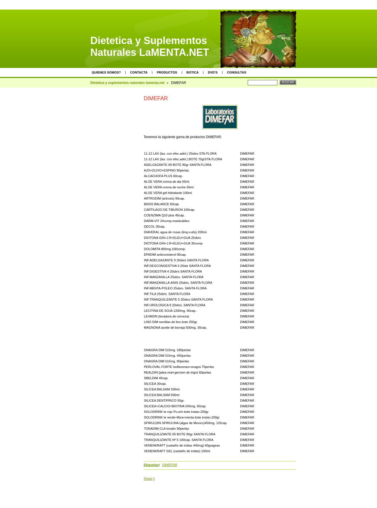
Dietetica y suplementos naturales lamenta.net (127, 83)
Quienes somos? (106, 72)
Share (148, 479)
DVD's (212, 72)
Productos (167, 72)
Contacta (139, 72)
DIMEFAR (169, 465)
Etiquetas (151, 465)
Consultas (236, 72)
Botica (193, 72)
